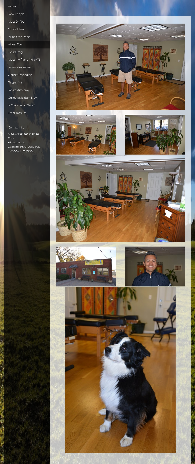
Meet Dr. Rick (17, 21)
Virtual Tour (15, 44)
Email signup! (17, 113)
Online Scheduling (20, 75)
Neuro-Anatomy (18, 90)
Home (12, 6)
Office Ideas (16, 29)
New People (16, 14)
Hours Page (16, 52)
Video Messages (19, 67)
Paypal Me (15, 82)
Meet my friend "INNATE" (25, 59)
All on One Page (19, 37)
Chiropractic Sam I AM (22, 97)
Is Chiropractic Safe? (21, 105)
